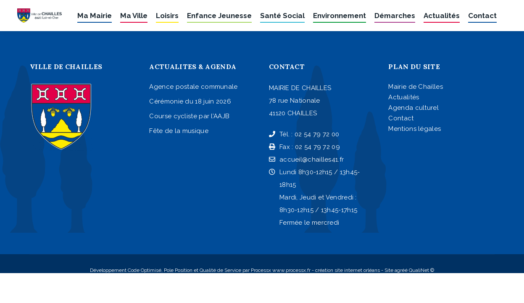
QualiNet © (421, 270)
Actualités (403, 97)
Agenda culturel (413, 108)
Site (388, 270)
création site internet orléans (347, 270)
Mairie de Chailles (415, 86)
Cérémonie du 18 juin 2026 (190, 101)
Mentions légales (414, 129)
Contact (400, 118)
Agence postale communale (193, 86)
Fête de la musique (178, 131)
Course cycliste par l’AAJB (189, 116)
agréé (401, 270)
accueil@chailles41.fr (306, 159)
